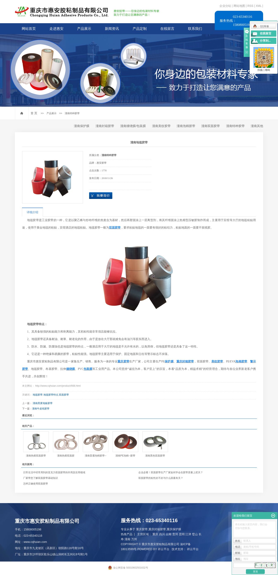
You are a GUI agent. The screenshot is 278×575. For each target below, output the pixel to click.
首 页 (34, 113)
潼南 (127, 539)
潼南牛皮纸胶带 (40, 408)
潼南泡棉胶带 (186, 126)
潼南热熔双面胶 (65, 455)
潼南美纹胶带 (161, 126)
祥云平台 (163, 549)
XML (258, 5)
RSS (250, 5)
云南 (168, 534)
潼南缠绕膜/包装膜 (133, 126)
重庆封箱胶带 (157, 529)
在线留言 (167, 29)
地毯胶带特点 (50, 394)
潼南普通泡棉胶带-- (95, 455)
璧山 (195, 534)
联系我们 (195, 29)
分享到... (265, 40)
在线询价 (100, 195)
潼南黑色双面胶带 (155, 455)
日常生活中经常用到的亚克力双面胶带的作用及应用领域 (54, 472)
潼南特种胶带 (72, 113)
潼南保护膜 (81, 126)
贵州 (175, 534)
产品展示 (84, 29)
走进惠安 (56, 29)
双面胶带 (64, 394)
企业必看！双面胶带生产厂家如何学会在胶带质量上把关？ (170, 472)
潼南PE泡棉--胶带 (125, 455)
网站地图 (240, 5)
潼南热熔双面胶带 (36, 455)
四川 (162, 534)
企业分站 (225, 5)
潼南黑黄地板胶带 (43, 403)
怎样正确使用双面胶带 (35, 483)
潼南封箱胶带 (105, 126)
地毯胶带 (38, 394)
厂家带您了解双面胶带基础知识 (40, 478)
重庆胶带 (142, 529)
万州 (134, 539)
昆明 (182, 534)
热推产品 (126, 534)
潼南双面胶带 (210, 126)
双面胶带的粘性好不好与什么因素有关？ (160, 478)
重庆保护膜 (174, 529)
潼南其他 (257, 126)
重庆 (155, 534)
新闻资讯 (112, 29)
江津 (188, 534)
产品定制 (140, 29)
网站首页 (29, 29)
